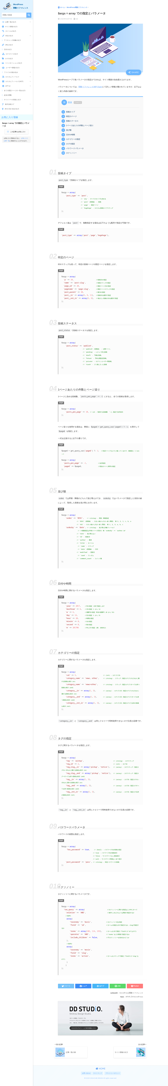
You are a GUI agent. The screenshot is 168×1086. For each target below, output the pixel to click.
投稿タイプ (70, 112)
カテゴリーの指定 (73, 140)
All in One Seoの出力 (10, 109)
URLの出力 (7, 45)
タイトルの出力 (9, 31)
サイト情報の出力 (9, 27)
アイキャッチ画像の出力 (11, 40)
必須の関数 (7, 95)
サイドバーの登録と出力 (11, 100)
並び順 (69, 131)
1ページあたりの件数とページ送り (80, 126)
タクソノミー (71, 155)
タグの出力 (7, 59)
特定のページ (71, 117)
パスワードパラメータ (75, 150)
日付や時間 (70, 136)
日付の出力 (7, 49)
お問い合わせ (86, 1075)
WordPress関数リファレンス (131, 994)
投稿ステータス (72, 122)
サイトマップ (97, 1075)
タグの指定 (70, 145)
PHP (128, 998)
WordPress (138, 998)
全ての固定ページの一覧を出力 (13, 90)
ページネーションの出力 (12, 63)
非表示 (78, 103)
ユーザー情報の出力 (11, 68)
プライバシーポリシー (113, 1075)
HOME (100, 1070)
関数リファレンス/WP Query (91, 87)
